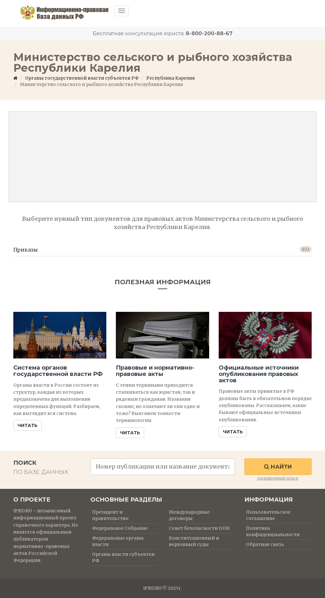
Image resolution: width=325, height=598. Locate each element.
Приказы (25, 249)
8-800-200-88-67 (209, 33)
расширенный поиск (277, 478)
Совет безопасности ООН (199, 528)
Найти (278, 466)
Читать (27, 425)
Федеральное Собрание (120, 528)
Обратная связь (265, 544)
